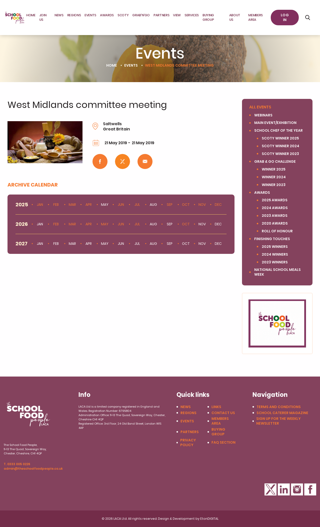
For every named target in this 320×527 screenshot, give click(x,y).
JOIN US (42, 17)
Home (31, 15)
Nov (202, 204)
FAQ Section (224, 442)
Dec (218, 204)
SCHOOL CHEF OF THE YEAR (278, 130)
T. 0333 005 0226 (17, 464)
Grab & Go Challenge (275, 161)
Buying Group (208, 17)
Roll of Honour (277, 231)
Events (90, 15)
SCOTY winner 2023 (280, 153)
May (104, 224)
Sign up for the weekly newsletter (278, 421)
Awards (107, 15)
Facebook (310, 489)
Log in (285, 17)
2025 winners (275, 246)
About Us (234, 17)
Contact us (223, 413)
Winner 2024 (274, 177)
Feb (56, 204)
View (177, 15)
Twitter (270, 489)
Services (191, 15)
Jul (137, 204)
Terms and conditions (278, 407)
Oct (186, 204)
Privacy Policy (188, 442)
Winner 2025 (274, 169)
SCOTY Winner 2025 (280, 138)
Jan (40, 204)
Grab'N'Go (141, 15)
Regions (74, 15)
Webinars (263, 115)
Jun (121, 204)
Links (216, 407)
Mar (72, 204)
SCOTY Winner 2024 (280, 146)
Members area (255, 17)
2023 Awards (275, 215)
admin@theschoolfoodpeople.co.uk (33, 468)
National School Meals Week (277, 272)
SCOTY (123, 15)
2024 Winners (275, 254)
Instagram (297, 489)
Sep (169, 204)
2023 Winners (275, 262)
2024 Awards (275, 208)
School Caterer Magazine (282, 413)
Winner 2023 (274, 185)
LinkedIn (284, 489)
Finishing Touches (272, 239)
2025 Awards (275, 200)
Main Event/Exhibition (275, 122)
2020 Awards (275, 223)
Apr (89, 204)
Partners (161, 15)
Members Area (220, 421)
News (59, 15)
